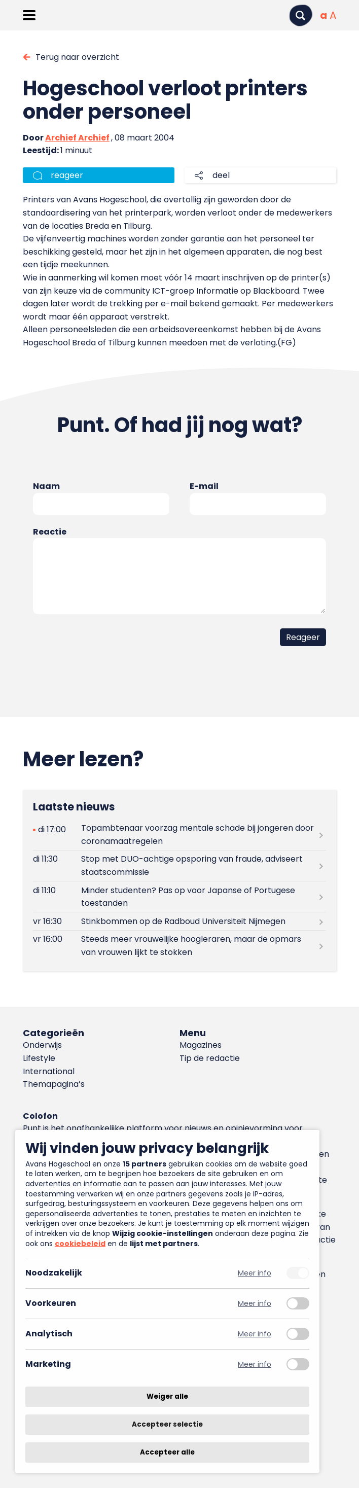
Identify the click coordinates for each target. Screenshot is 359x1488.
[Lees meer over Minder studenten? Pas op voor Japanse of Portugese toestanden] (179, 896)
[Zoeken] (300, 15)
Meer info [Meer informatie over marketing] (254, 1364)
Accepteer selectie (167, 1424)
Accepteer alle (167, 1452)
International (49, 1071)
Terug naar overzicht (77, 57)
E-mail (204, 486)
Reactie (49, 532)
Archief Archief (77, 138)
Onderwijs (42, 1045)
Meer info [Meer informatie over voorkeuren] (254, 1303)
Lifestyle (39, 1058)
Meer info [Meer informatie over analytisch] (254, 1334)
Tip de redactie (210, 1058)
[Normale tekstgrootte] (323, 15)
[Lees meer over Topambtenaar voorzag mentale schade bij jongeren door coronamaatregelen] (179, 835)
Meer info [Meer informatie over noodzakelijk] (254, 1273)
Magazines (201, 1045)
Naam (46, 486)
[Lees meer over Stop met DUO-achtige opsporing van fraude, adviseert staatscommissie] (179, 866)
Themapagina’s (54, 1084)
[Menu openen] (29, 15)
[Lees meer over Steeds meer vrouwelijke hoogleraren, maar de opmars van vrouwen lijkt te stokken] (179, 946)
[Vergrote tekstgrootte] (333, 15)
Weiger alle (167, 1396)
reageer (67, 175)
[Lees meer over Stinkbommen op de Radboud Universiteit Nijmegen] (179, 921)
